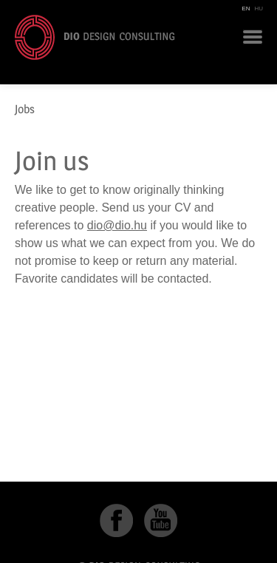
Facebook (116, 520)
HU (258, 8)
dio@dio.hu (117, 225)
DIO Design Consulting (95, 37)
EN (246, 8)
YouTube (160, 520)
